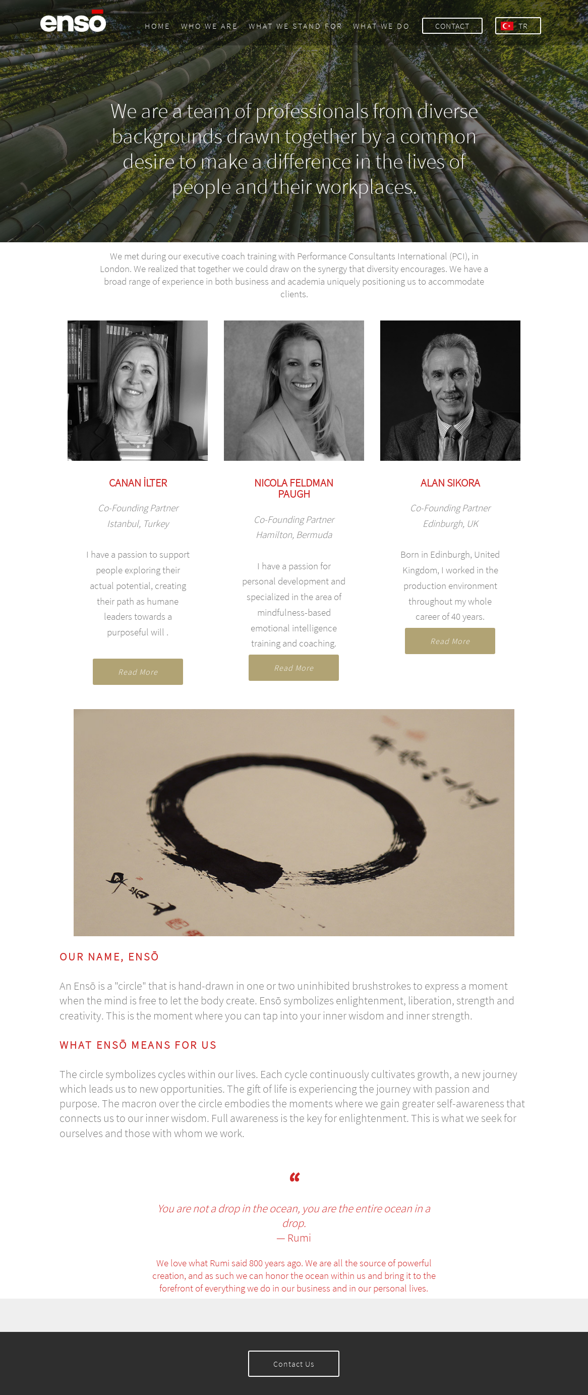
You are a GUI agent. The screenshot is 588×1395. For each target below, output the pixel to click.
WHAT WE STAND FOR (296, 26)
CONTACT (452, 26)
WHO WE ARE (209, 26)
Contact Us (293, 1364)
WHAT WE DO (381, 26)
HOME (157, 26)
